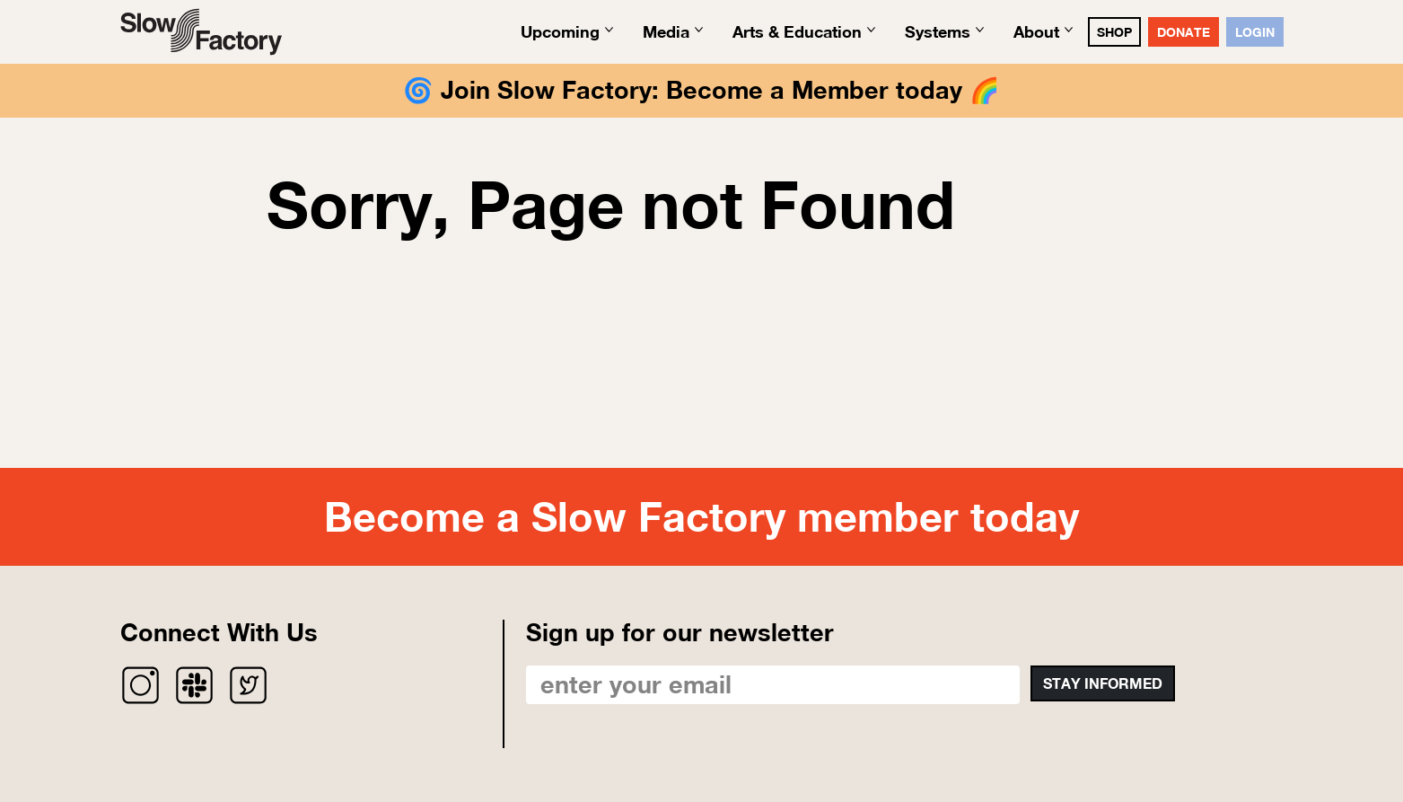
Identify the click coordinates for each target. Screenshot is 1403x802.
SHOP (1114, 32)
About (1036, 31)
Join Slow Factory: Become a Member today (701, 89)
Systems (937, 31)
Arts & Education (797, 31)
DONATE (1183, 32)
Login (1255, 32)
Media (666, 31)
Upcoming (560, 31)
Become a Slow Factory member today (701, 516)
